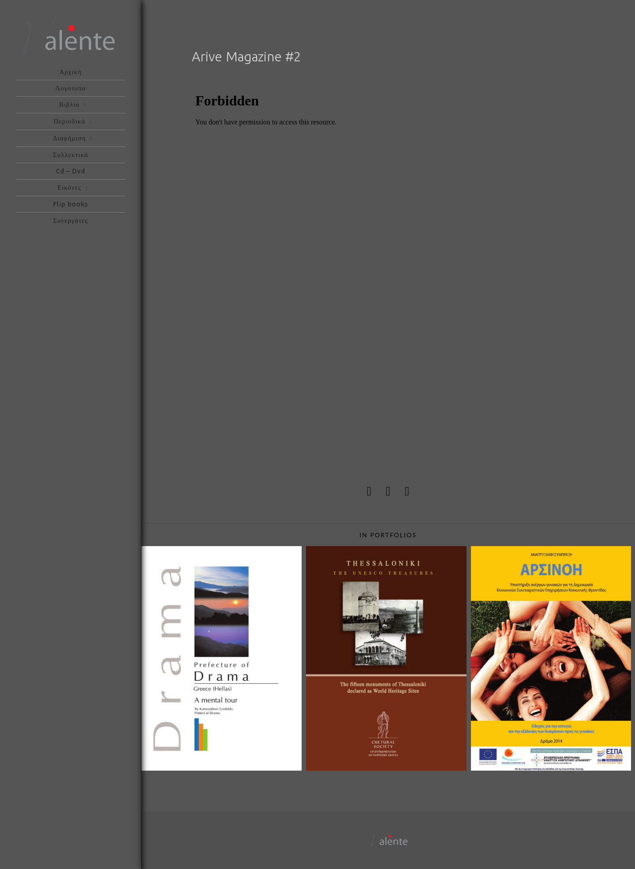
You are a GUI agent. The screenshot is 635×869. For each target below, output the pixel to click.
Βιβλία (69, 104)
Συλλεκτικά (70, 154)
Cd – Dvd (70, 171)
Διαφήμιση (69, 138)
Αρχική (71, 71)
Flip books (70, 204)
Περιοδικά (70, 121)
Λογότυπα (70, 88)
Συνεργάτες (70, 220)
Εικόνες (69, 187)
